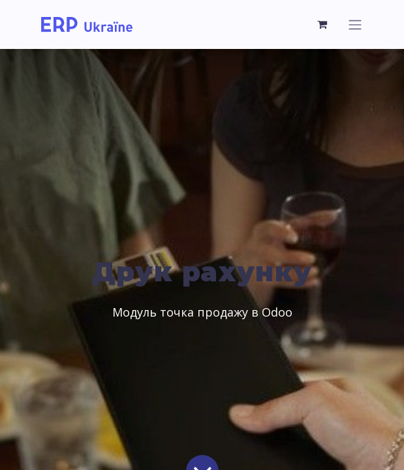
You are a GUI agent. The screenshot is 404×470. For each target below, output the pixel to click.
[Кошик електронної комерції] (323, 24)
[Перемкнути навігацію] (355, 24)
